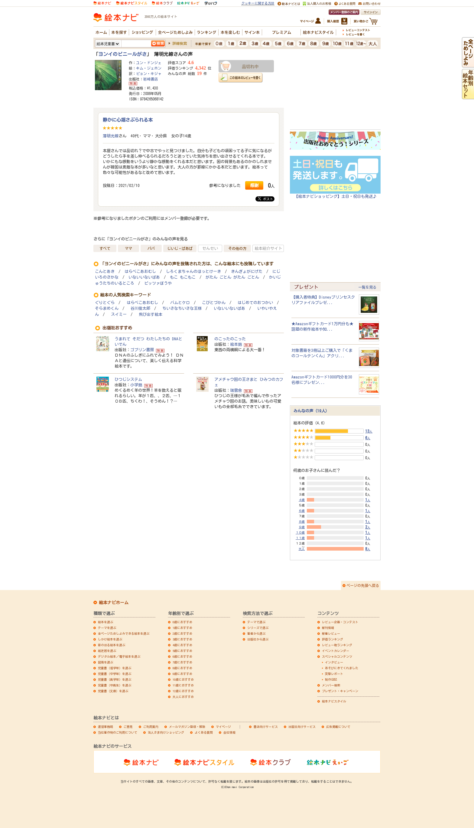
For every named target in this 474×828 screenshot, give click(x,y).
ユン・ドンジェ (148, 62)
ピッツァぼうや (158, 283)
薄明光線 (110, 136)
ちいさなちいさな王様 (182, 308)
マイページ (223, 726)
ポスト (265, 199)
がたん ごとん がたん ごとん (232, 277)
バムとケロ (180, 303)
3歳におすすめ (182, 639)
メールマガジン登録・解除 (187, 726)
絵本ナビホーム (113, 603)
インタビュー (334, 662)
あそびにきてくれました (341, 667)
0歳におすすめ (182, 621)
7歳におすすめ (182, 662)
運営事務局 (105, 726)
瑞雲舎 (236, 390)
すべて (104, 248)
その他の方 (237, 248)
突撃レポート (334, 673)
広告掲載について (338, 726)
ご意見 (128, 726)
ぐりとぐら (105, 303)
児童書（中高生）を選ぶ (114, 685)
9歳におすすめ (182, 673)
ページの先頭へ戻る (362, 585)
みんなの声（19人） (311, 411)
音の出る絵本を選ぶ (111, 644)
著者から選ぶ (256, 633)
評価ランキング (332, 639)
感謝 (254, 185)
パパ (151, 248)
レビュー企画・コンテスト (340, 621)
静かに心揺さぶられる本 (128, 119)
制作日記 (331, 679)
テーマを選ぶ (107, 627)
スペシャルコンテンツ (337, 656)
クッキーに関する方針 (257, 3)
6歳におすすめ (182, 656)
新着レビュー (331, 633)
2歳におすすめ (182, 633)
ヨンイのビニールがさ (122, 54)
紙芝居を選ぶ (107, 650)
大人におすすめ (183, 696)
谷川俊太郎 (140, 308)
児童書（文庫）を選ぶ (113, 690)
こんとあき (105, 271)
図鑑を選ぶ (105, 662)
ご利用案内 (150, 726)
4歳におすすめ (182, 644)
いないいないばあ (144, 277)
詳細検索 (179, 43)
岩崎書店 (150, 79)
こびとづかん (214, 303)
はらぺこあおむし (140, 271)
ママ (128, 248)
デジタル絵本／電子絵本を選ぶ (119, 656)
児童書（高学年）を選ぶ (114, 679)
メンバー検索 (331, 685)
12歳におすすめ (183, 690)
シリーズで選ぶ (257, 627)
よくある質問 (204, 732)
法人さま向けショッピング (166, 732)
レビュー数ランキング (337, 644)
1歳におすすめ (182, 627)
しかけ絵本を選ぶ (110, 639)
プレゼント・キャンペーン (340, 690)
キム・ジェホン (148, 68)
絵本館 (236, 344)
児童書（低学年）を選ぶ (114, 667)
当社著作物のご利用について (117, 732)
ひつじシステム (128, 379)
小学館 (136, 385)
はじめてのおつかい (255, 303)
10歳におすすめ (183, 679)
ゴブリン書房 (142, 350)
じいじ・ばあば (180, 248)
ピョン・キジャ (148, 73)
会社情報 (229, 732)
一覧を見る (367, 287)
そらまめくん (106, 308)
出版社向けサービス (302, 726)
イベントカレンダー (335, 650)
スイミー (119, 314)
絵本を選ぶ (105, 621)
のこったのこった (230, 339)
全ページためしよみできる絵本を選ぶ (123, 633)
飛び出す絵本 (150, 314)
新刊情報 (328, 627)
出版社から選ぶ (257, 639)
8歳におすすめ (182, 667)
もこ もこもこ (183, 277)
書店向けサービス (266, 726)
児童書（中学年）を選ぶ (114, 673)
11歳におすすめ (183, 685)
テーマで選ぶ (256, 621)
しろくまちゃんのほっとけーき (193, 271)
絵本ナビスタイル (334, 701)
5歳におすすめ (182, 650)
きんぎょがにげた (246, 271)
